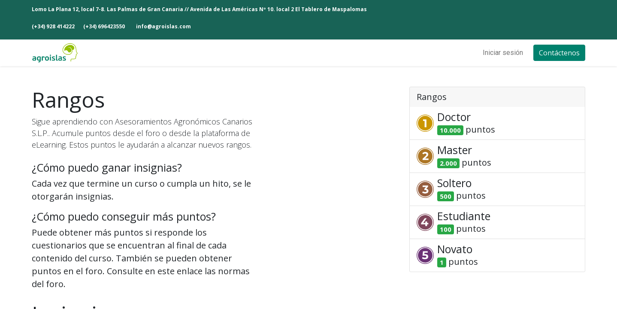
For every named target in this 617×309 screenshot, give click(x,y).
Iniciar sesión (503, 52)
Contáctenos (559, 53)
